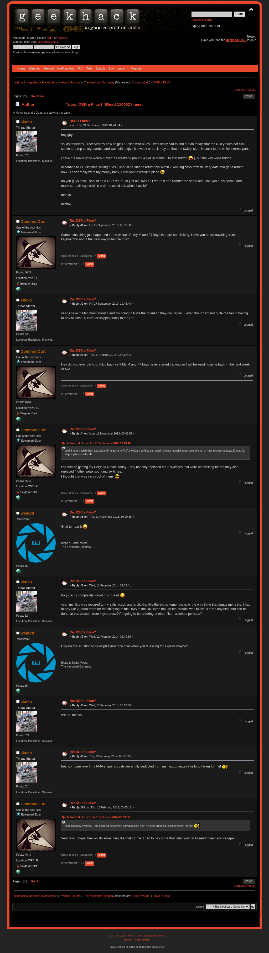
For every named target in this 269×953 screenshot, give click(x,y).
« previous (241, 90)
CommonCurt (33, 221)
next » (253, 90)
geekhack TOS (236, 39)
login (50, 37)
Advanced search (202, 19)
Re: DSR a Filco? (83, 221)
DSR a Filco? (80, 121)
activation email (48, 41)
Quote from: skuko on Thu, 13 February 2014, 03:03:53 (96, 817)
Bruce (135, 82)
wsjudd (145, 82)
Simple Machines (154, 935)
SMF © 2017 (135, 935)
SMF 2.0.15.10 (118, 935)
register (62, 37)
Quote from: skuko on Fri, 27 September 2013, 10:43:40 (96, 443)
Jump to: (200, 906)
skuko (26, 121)
